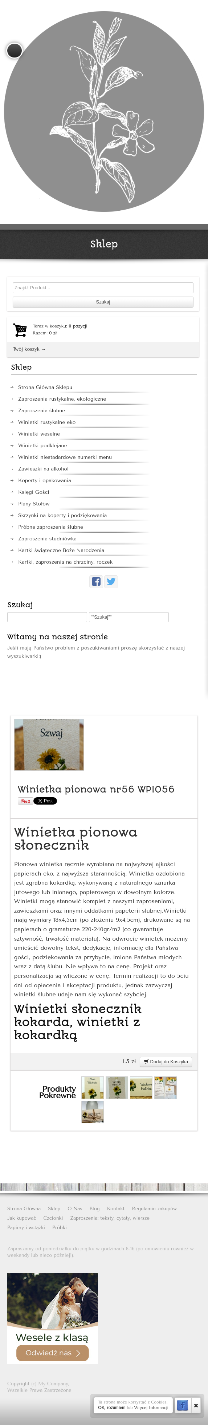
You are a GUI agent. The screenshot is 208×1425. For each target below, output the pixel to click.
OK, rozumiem (112, 1407)
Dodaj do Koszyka (166, 1061)
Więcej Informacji (151, 1407)
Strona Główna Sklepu (45, 387)
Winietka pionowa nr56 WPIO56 (96, 789)
